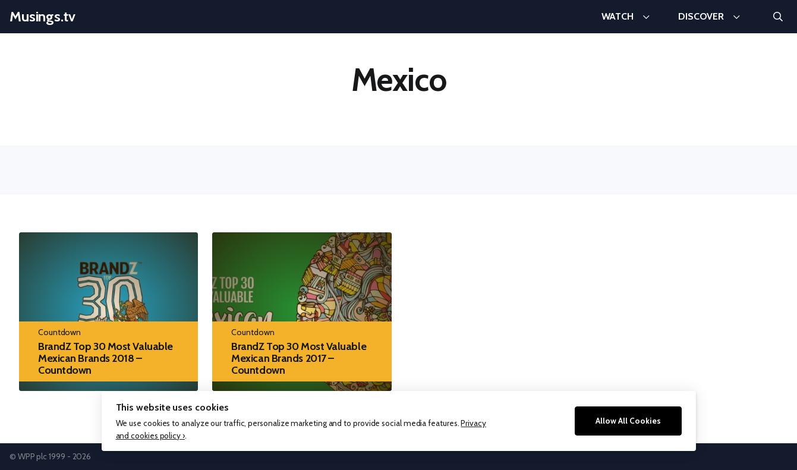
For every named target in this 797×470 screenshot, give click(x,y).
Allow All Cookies (628, 420)
